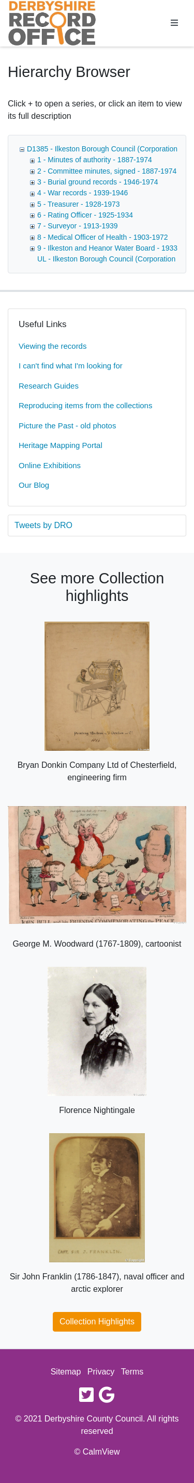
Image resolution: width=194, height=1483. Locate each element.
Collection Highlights (97, 1321)
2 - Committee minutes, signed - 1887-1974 (106, 171)
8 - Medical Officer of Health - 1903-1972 (102, 237)
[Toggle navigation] (174, 23)
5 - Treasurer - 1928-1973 (78, 204)
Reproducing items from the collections (85, 405)
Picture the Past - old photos (67, 425)
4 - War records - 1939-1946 (82, 193)
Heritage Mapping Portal (60, 445)
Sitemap (66, 1371)
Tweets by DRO (43, 525)
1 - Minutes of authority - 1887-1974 (94, 160)
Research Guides (49, 385)
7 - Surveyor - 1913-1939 (77, 226)
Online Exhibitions (50, 465)
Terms (132, 1371)
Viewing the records (52, 346)
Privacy (100, 1371)
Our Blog (34, 485)
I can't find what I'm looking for (71, 365)
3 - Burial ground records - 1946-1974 (97, 182)
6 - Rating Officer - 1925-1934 (85, 215)
